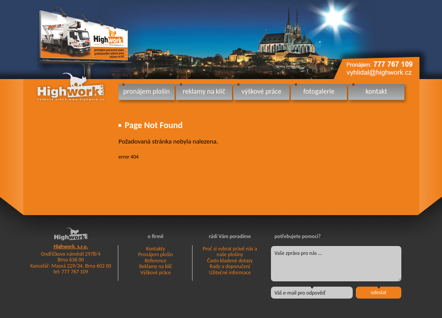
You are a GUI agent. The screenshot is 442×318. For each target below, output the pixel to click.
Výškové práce (156, 272)
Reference (156, 260)
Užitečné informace (230, 272)
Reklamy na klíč (155, 266)
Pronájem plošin (155, 254)
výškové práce (261, 91)
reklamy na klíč (204, 91)
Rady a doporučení (230, 266)
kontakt (376, 91)
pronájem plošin (146, 91)
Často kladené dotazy (229, 260)
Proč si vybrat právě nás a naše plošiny (230, 252)
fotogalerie (318, 91)
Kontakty (155, 249)
